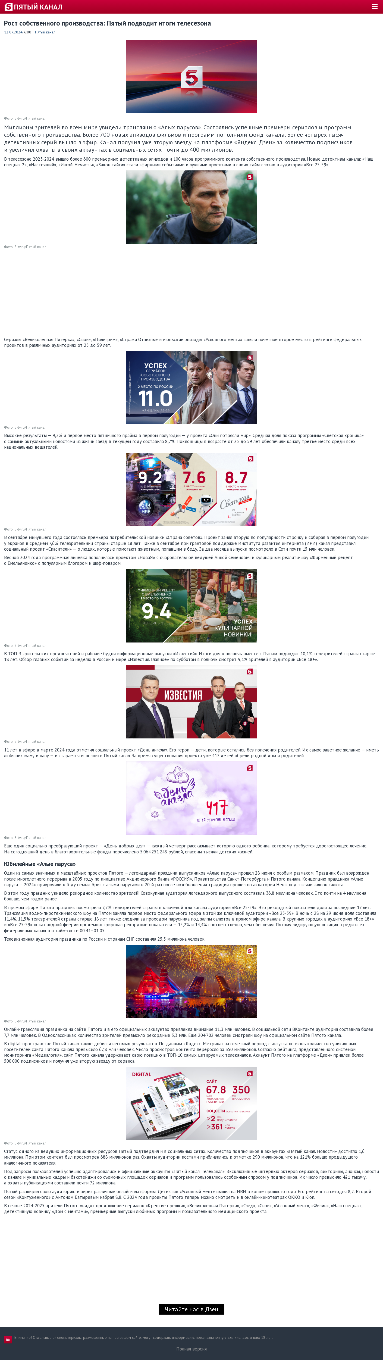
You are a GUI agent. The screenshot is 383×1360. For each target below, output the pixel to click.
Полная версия (191, 1349)
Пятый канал (45, 32)
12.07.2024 (13, 32)
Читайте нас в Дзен (191, 1309)
